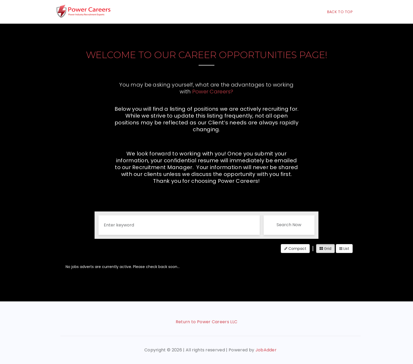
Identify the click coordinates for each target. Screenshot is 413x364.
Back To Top (340, 11)
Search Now (289, 225)
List (344, 248)
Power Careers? (212, 91)
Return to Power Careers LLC (207, 322)
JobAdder (266, 350)
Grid (325, 248)
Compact (295, 248)
